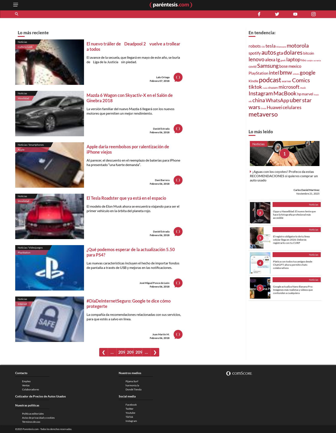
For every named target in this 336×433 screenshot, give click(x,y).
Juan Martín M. (161, 334)
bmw (286, 72)
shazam (273, 87)
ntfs (250, 101)
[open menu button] (16, 5)
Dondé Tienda (133, 389)
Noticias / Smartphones (31, 144)
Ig (278, 59)
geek (283, 60)
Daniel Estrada (161, 128)
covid (252, 66)
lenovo (256, 59)
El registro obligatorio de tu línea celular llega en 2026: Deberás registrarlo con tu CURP (291, 239)
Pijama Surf (132, 381)
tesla (271, 46)
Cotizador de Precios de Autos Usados (40, 396)
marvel (307, 93)
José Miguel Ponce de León (155, 283)
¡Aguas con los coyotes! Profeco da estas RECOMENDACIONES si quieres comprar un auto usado (284, 175)
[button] (17, 14)
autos (268, 52)
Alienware (281, 46)
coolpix (310, 60)
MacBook (285, 93)
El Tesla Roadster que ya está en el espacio (126, 198)
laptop (293, 59)
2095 (130, 352)
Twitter (130, 408)
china (258, 100)
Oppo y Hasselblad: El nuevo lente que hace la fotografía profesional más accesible (294, 214)
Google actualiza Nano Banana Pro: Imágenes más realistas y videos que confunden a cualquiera (293, 290)
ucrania (317, 60)
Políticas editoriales (33, 413)
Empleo (26, 381)
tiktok (255, 87)
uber (296, 100)
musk (303, 87)
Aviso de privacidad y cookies (38, 417)
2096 (138, 352)
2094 (121, 352)
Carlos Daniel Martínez (307, 190)
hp (299, 94)
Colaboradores (30, 389)
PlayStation (24, 252)
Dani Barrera (162, 180)
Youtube (130, 412)
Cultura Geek (25, 46)
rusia (265, 88)
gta (280, 53)
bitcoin (308, 53)
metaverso (263, 114)
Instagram (261, 93)
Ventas (26, 385)
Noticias (22, 41)
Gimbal (263, 108)
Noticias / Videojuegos (30, 247)
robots (255, 45)
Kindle (253, 81)
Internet (22, 304)
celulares (292, 107)
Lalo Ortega (163, 77)
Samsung (268, 65)
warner (286, 81)
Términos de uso (31, 421)
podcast (270, 80)
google (307, 72)
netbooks (296, 74)
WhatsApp (277, 100)
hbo (303, 60)
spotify (255, 53)
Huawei (274, 107)
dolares (293, 52)
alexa (270, 59)
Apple (21, 149)
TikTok (129, 416)
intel (274, 72)
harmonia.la (132, 385)
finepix (316, 95)
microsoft (289, 87)
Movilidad (23, 98)
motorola (298, 45)
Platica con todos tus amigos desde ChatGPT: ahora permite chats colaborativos (292, 265)
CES (263, 47)
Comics (301, 80)
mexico (294, 66)
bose (283, 66)
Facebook (131, 404)
